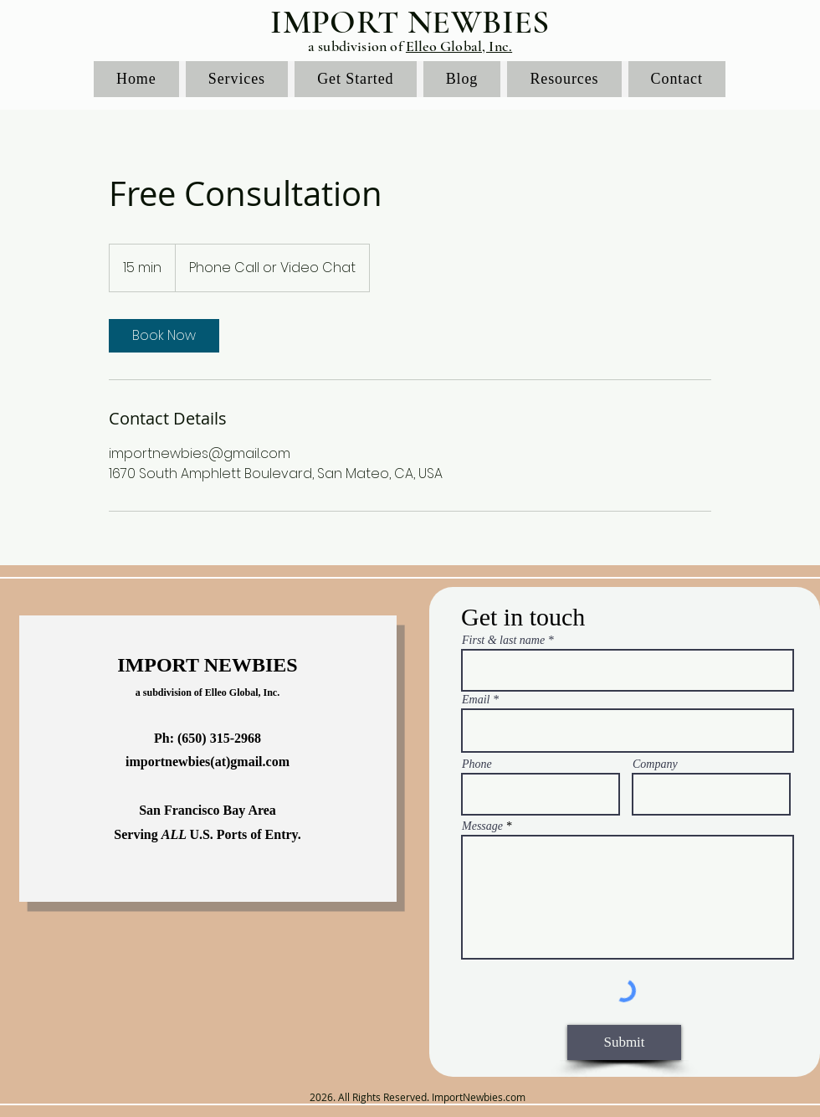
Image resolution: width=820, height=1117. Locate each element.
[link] (164, 336)
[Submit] (624, 1042)
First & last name (503, 640)
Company (655, 764)
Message (482, 826)
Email (475, 700)
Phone (477, 764)
